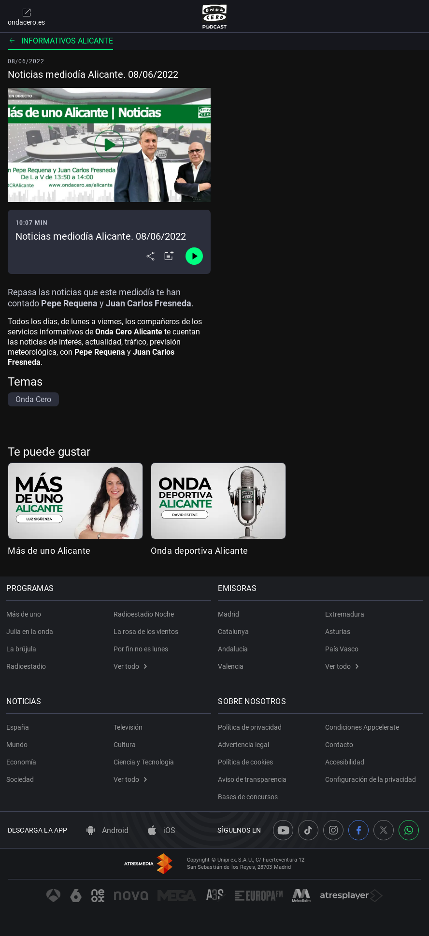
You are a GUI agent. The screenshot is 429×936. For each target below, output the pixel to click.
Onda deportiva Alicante (199, 551)
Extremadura (344, 614)
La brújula (23, 649)
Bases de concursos (249, 797)
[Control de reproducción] (194, 256)
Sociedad (21, 779)
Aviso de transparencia (253, 779)
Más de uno (25, 614)
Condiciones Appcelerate (362, 727)
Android (107, 830)
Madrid (230, 614)
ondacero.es (26, 16)
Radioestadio (27, 666)
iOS (161, 830)
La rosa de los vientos (146, 631)
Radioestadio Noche (144, 614)
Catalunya (234, 631)
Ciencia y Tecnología (144, 762)
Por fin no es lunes (141, 649)
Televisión (128, 727)
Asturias (337, 631)
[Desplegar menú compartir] (150, 256)
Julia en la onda (31, 631)
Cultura (125, 745)
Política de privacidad (251, 727)
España (19, 727)
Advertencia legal (245, 745)
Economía (23, 762)
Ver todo (130, 666)
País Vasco (341, 649)
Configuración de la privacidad (370, 779)
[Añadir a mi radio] (169, 256)
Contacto (339, 745)
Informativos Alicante (60, 40)
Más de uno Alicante (49, 551)
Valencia (232, 666)
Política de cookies (246, 762)
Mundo (18, 745)
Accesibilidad (344, 762)
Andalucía (234, 649)
